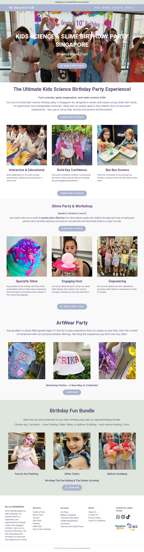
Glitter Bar (37, 526)
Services (106, 7)
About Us (129, 7)
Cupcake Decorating (69, 518)
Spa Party (37, 521)
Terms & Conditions (97, 521)
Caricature (65, 524)
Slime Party (38, 515)
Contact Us (117, 7)
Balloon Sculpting (68, 515)
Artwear (36, 523)
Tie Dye (36, 518)
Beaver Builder (85, 548)
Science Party (39, 512)
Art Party (64, 512)
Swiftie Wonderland (69, 521)
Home (97, 7)
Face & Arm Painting (42, 529)
